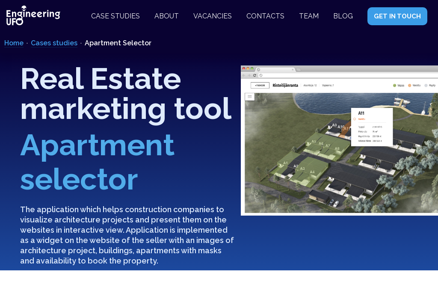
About (166, 16)
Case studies (115, 16)
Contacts (265, 16)
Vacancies (212, 16)
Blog (343, 16)
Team (309, 16)
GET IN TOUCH (397, 16)
